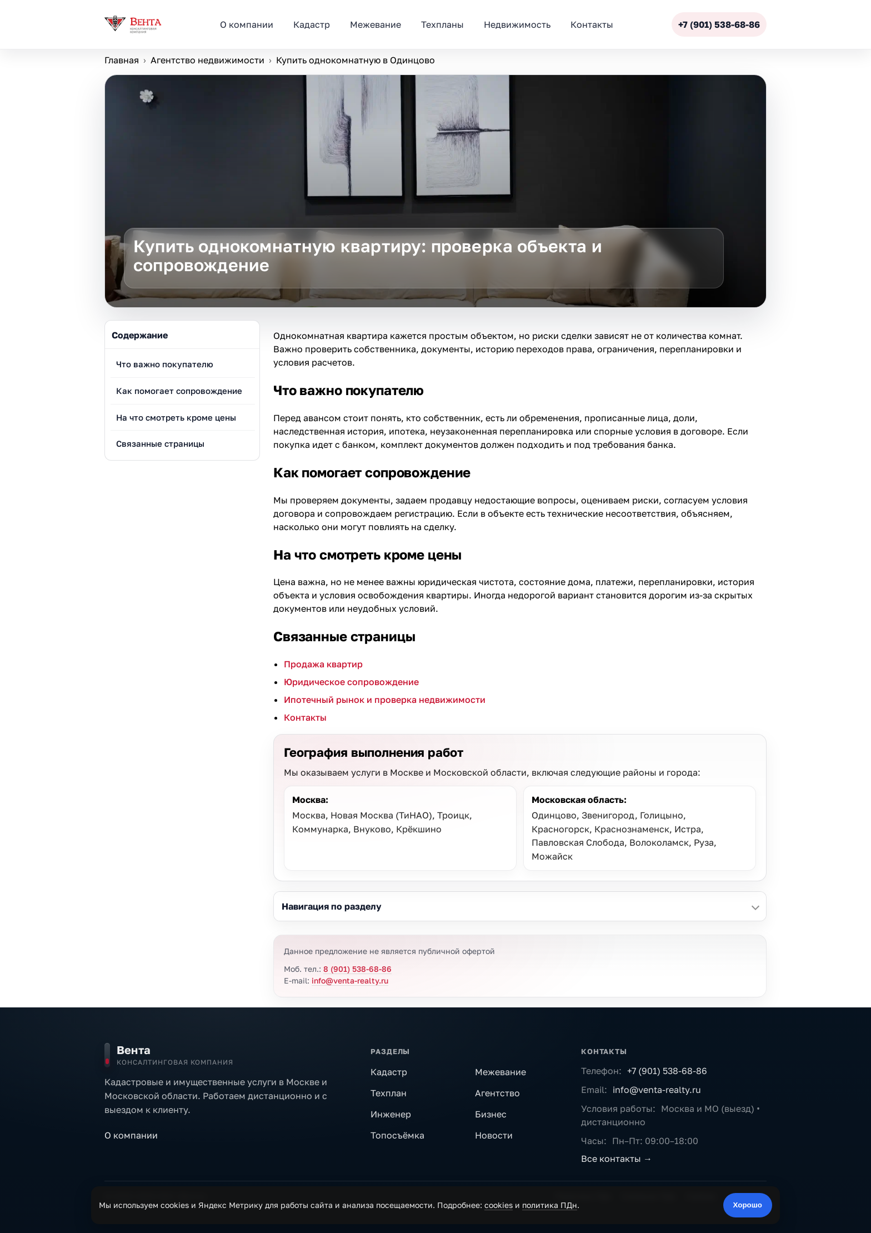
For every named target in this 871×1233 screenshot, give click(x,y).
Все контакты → (616, 1158)
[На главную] (229, 1055)
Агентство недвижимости (207, 60)
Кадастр (389, 1071)
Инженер (391, 1114)
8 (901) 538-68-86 (357, 969)
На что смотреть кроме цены (176, 417)
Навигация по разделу (332, 906)
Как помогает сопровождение (179, 391)
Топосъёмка (397, 1135)
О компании (131, 1135)
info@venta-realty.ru (350, 980)
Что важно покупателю (164, 364)
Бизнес (491, 1114)
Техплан (389, 1093)
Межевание (500, 1071)
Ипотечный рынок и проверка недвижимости (384, 699)
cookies (498, 1205)
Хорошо (747, 1205)
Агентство (497, 1093)
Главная (121, 60)
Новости (494, 1135)
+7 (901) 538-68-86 (667, 1070)
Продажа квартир (323, 664)
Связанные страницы (160, 443)
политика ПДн (549, 1205)
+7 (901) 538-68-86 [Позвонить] (719, 24)
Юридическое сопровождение (351, 681)
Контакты (305, 717)
